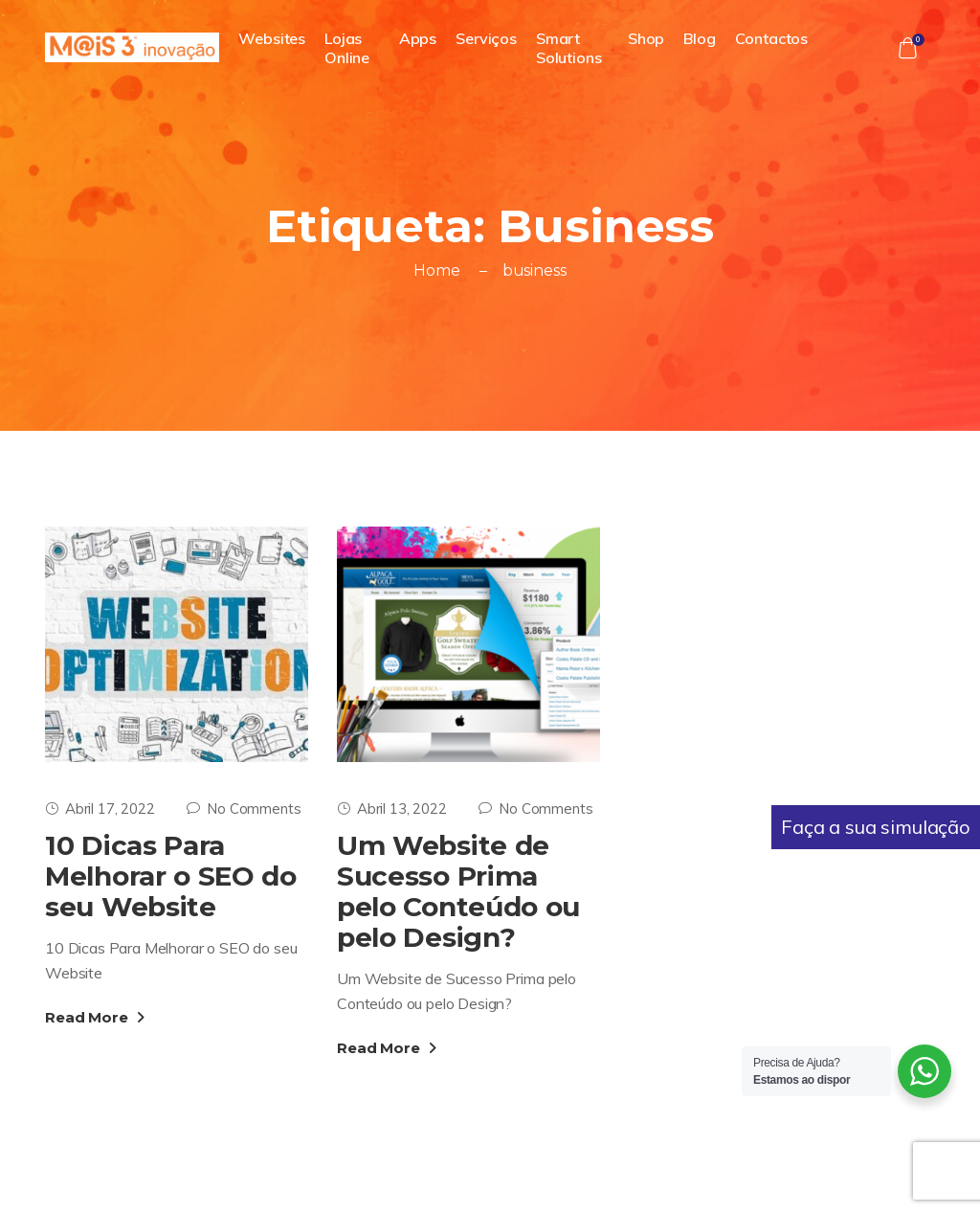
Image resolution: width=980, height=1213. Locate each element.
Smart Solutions (569, 48)
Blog (699, 38)
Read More (95, 1017)
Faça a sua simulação (875, 827)
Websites (271, 38)
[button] (907, 47)
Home (436, 270)
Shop (646, 38)
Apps (417, 38)
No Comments (244, 808)
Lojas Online (346, 48)
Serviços (486, 38)
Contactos (772, 38)
